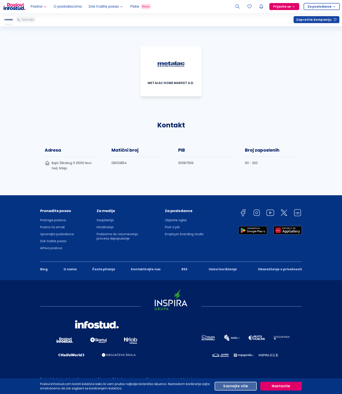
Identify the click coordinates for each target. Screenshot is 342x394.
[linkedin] (297, 213)
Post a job (172, 227)
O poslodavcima (68, 6)
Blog (44, 269)
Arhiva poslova (51, 248)
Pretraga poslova (53, 220)
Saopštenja (105, 220)
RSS (184, 269)
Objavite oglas (176, 220)
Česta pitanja (103, 269)
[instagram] (256, 213)
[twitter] (284, 213)
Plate (140, 6)
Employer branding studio (184, 234)
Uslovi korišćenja (223, 269)
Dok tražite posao (53, 241)
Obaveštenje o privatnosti (280, 269)
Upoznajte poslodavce (57, 234)
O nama (70, 269)
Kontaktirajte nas (146, 269)
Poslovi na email (52, 227)
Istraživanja (105, 227)
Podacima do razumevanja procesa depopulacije (117, 236)
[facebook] (243, 213)
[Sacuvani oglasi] (249, 6)
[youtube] (270, 213)
